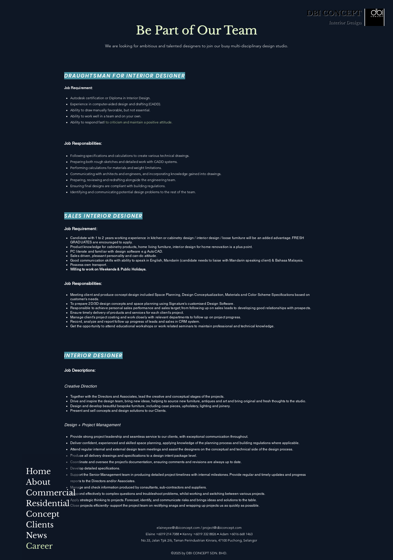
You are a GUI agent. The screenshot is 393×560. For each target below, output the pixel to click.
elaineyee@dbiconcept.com (178, 527)
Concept (42, 514)
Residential (43, 503)
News (36, 535)
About (38, 482)
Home (38, 471)
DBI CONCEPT (334, 13)
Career (39, 546)
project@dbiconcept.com (222, 527)
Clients (40, 524)
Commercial (43, 492)
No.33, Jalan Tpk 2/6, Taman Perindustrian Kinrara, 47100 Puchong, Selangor (199, 540)
